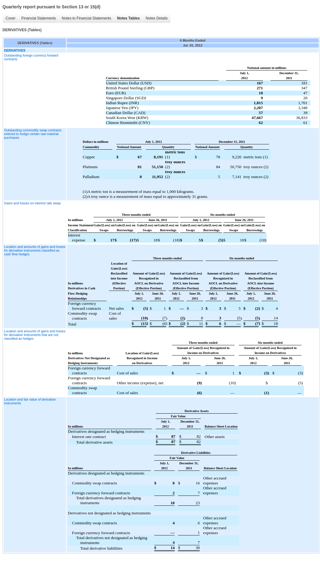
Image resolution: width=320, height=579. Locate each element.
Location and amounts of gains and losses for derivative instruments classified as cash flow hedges (34, 250)
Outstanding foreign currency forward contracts (31, 57)
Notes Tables (128, 18)
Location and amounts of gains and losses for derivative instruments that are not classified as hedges (34, 334)
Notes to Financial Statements (86, 18)
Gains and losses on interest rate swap (32, 203)
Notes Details (157, 18)
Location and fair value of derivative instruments (30, 401)
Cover (10, 18)
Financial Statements (38, 18)
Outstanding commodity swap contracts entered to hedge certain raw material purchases (32, 133)
